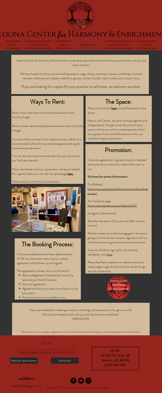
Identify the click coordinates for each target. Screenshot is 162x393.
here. (70, 173)
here (113, 108)
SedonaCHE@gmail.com (26, 386)
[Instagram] (88, 381)
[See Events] (65, 361)
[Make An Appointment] (24, 361)
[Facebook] (73, 381)
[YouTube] (81, 381)
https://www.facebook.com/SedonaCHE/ (112, 205)
